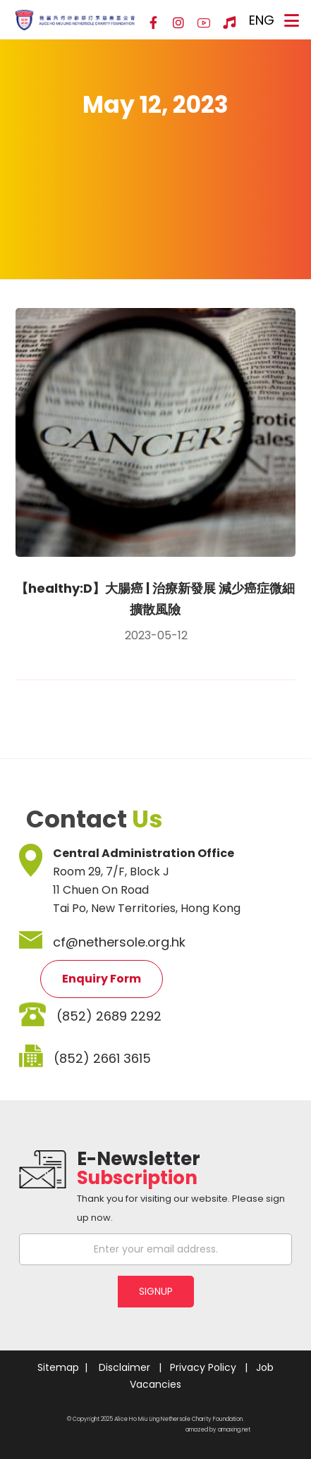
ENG (261, 20)
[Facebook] (153, 23)
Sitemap (58, 1367)
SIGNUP (156, 1291)
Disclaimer (124, 1367)
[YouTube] (204, 23)
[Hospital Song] (229, 23)
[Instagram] (178, 23)
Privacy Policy (203, 1367)
